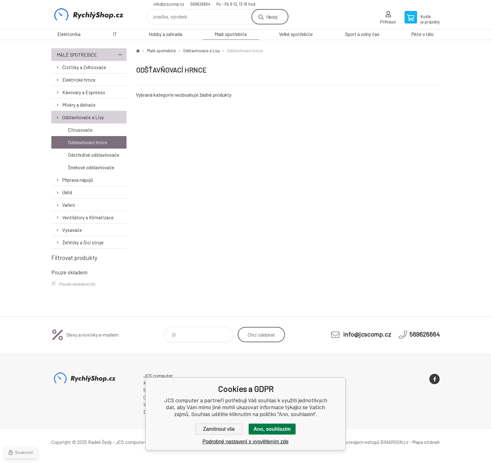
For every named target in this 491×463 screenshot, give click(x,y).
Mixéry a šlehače (79, 105)
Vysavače (72, 230)
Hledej (271, 17)
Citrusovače (80, 130)
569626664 (200, 4)
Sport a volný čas (362, 34)
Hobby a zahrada (165, 34)
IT (115, 34)
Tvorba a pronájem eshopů (353, 442)
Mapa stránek (426, 442)
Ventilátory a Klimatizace (88, 217)
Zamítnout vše (219, 429)
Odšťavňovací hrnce (87, 142)
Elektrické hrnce (79, 80)
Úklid (67, 192)
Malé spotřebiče (230, 34)
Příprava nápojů (77, 180)
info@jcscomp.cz (168, 4)
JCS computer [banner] (89, 14)
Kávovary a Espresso (83, 92)
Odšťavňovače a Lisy (83, 117)
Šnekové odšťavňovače (91, 167)
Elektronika (68, 34)
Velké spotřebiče (296, 34)
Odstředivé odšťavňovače (93, 155)
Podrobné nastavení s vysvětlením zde (246, 441)
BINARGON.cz (394, 442)
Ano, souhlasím (272, 429)
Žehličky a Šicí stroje (83, 242)
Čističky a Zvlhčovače (84, 67)
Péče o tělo (422, 34)
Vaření (68, 205)
